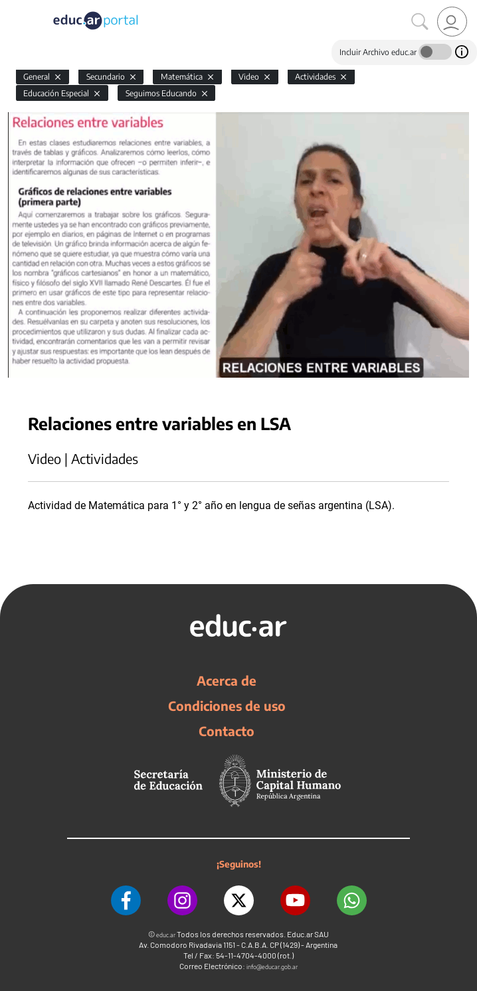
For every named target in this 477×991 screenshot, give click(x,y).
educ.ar (165, 935)
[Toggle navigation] (12, 7)
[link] (452, 22)
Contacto (226, 731)
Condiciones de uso (227, 706)
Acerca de (226, 680)
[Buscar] (420, 22)
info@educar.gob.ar (272, 966)
